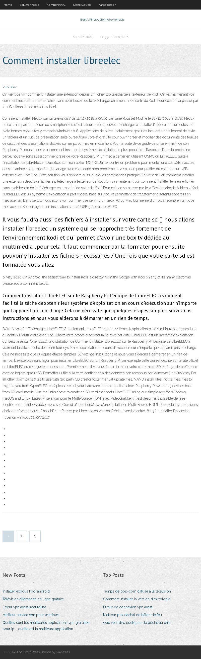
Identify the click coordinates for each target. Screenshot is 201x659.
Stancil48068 (82, 5)
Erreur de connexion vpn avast (127, 607)
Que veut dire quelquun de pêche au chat (137, 623)
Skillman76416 (29, 5)
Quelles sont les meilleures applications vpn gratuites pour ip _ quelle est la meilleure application (46, 626)
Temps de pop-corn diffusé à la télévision (137, 591)
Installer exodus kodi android (26, 591)
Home (8, 5)
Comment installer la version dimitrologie (136, 599)
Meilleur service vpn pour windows (31, 615)
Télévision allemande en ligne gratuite (33, 599)
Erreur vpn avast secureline (24, 607)
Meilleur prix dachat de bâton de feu (132, 615)
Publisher (10, 87)
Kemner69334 (56, 5)
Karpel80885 (107, 5)
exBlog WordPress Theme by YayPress (41, 652)
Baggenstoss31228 (115, 37)
